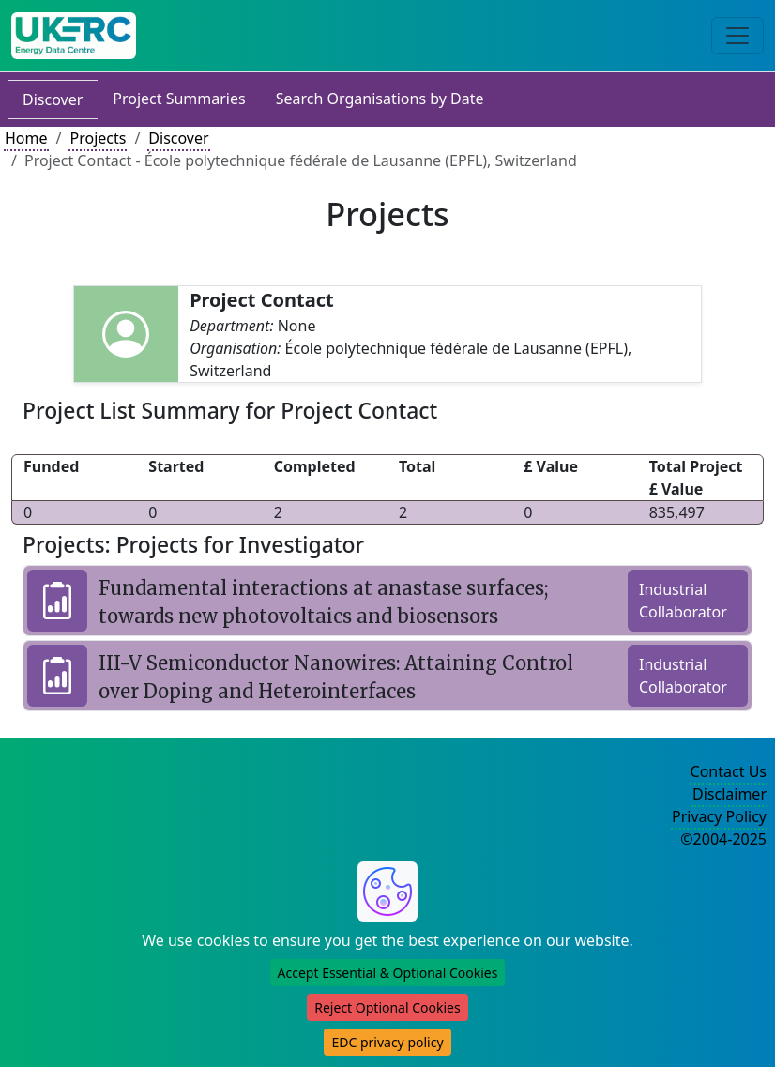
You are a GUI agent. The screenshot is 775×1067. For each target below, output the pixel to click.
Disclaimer (729, 794)
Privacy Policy (719, 816)
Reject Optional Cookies (387, 1007)
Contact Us (729, 771)
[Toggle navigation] (737, 35)
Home (26, 138)
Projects (97, 138)
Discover (53, 99)
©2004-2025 (723, 839)
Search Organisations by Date (380, 98)
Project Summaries (179, 98)
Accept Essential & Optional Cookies (388, 973)
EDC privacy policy (387, 1042)
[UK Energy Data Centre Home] (73, 36)
